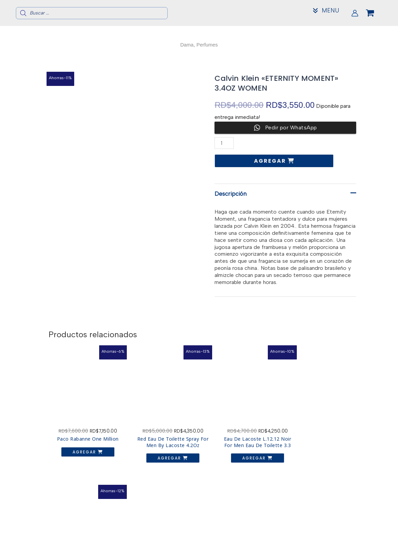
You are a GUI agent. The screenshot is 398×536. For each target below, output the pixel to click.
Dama (186, 45)
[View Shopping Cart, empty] (375, 13)
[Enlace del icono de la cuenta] (355, 13)
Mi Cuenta (334, 528)
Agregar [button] (81, 446)
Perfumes (207, 45)
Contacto (335, 522)
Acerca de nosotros (335, 517)
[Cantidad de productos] (224, 143)
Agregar (271, 161)
